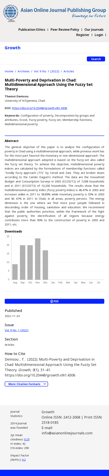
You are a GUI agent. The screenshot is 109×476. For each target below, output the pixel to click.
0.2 (24, 460)
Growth (13, 47)
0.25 (26, 439)
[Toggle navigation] (7, 59)
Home (9, 71)
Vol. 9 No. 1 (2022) (46, 71)
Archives (24, 71)
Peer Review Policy (65, 29)
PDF (55, 301)
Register (82, 35)
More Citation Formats (24, 384)
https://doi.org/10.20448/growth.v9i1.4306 (39, 108)
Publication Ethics (31, 29)
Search (96, 59)
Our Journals (94, 29)
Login (99, 35)
